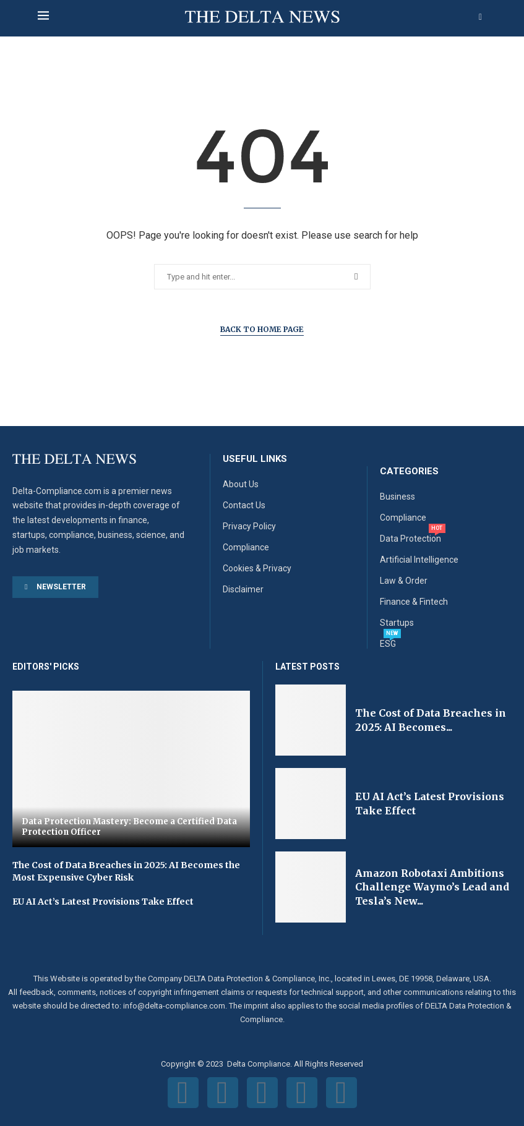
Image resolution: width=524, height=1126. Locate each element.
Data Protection (410, 538)
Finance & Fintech (414, 601)
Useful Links (255, 459)
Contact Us (244, 505)
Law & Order (403, 580)
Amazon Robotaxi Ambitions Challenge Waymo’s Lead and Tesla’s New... (432, 887)
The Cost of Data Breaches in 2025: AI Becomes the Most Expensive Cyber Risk (126, 871)
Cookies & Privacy (257, 568)
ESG (388, 643)
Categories (409, 471)
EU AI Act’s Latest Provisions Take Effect (103, 901)
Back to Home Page (262, 329)
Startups (397, 622)
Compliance (246, 547)
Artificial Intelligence (419, 559)
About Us (241, 484)
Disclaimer (243, 589)
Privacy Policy (249, 526)
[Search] (481, 17)
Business (397, 496)
